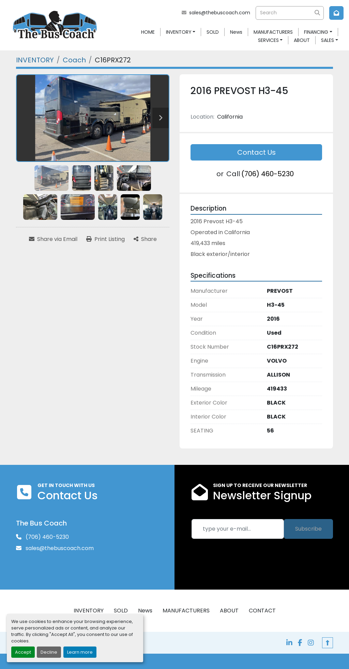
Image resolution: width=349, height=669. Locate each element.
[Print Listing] (105, 239)
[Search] (290, 13)
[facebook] (300, 643)
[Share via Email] (53, 239)
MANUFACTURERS (273, 32)
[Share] (145, 239)
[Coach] (74, 60)
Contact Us (256, 152)
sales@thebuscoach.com (219, 12)
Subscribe (308, 529)
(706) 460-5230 (267, 174)
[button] (181, 32)
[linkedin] (289, 643)
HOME (148, 32)
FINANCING (316, 32)
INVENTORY (179, 32)
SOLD (213, 32)
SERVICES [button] (268, 40)
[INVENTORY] (35, 60)
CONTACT (262, 610)
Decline (49, 652)
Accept (23, 652)
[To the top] (327, 642)
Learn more (80, 652)
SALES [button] (327, 40)
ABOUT (302, 40)
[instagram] (311, 643)
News (236, 32)
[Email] (238, 529)
